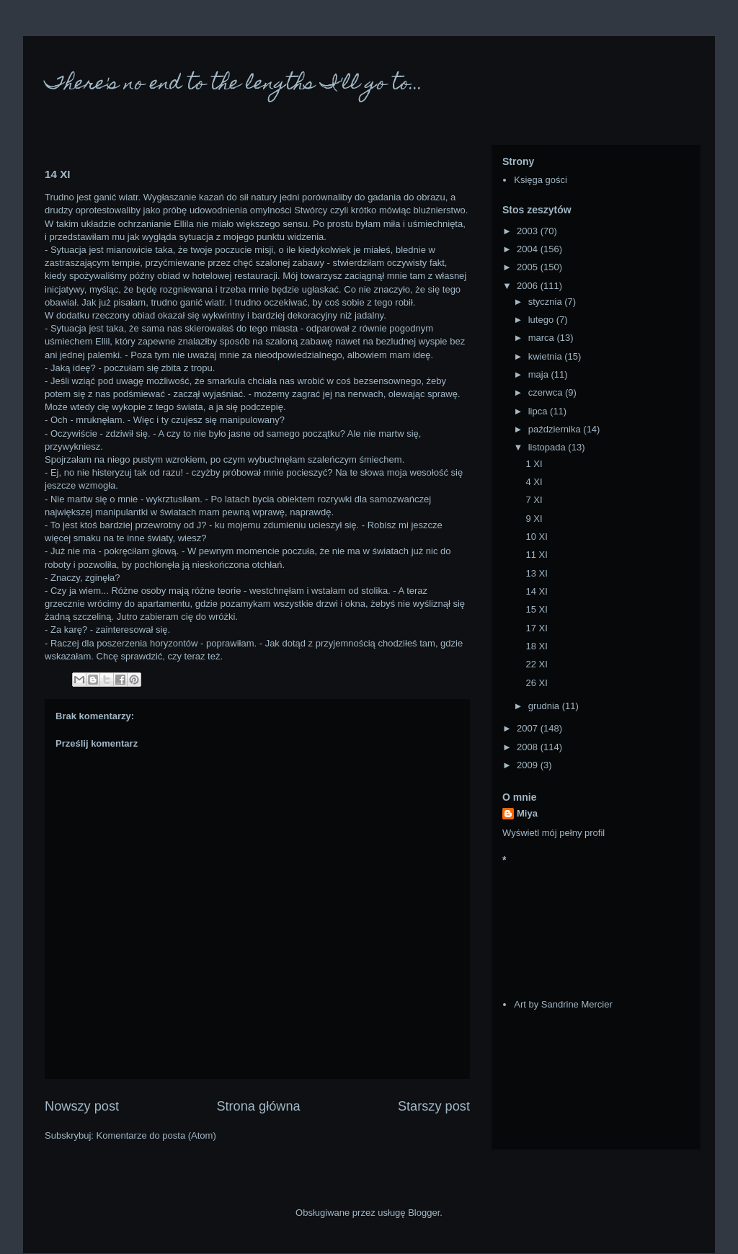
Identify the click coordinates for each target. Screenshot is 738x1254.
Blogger (424, 1212)
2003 (529, 231)
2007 (529, 728)
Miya (527, 813)
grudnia (545, 706)
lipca (539, 411)
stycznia (546, 301)
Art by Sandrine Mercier (563, 1004)
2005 (529, 267)
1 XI (533, 463)
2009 (529, 765)
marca (542, 337)
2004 (529, 249)
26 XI (536, 682)
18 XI (536, 646)
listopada (548, 447)
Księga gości (540, 179)
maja (539, 374)
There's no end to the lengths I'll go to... (234, 84)
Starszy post (434, 1106)
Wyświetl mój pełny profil (553, 832)
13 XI (536, 573)
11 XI (536, 554)
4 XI (533, 481)
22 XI (536, 664)
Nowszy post (82, 1106)
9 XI (533, 518)
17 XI (536, 628)
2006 (529, 285)
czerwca (546, 392)
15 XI (536, 609)
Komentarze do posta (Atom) (156, 1135)
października (556, 429)
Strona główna (258, 1106)
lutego (542, 319)
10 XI (536, 536)
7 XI (533, 499)
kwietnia (546, 356)
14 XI (536, 591)
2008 (529, 747)
